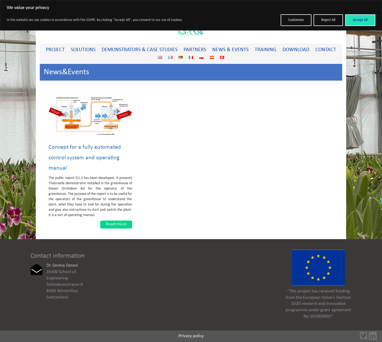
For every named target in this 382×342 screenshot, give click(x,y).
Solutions (83, 49)
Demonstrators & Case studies (139, 49)
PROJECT (55, 49)
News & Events (230, 49)
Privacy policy (191, 336)
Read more (116, 224)
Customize (296, 20)
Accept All (360, 20)
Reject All (328, 20)
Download (296, 49)
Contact (325, 49)
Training (265, 49)
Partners (195, 49)
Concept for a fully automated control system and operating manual (85, 157)
